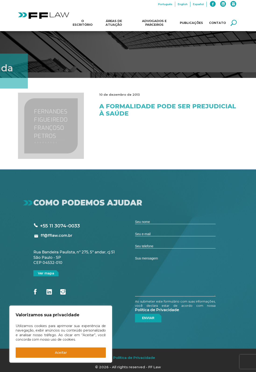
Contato (217, 23)
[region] (60, 334)
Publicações (191, 23)
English (183, 4)
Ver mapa (46, 273)
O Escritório (82, 22)
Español (198, 4)
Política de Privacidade (157, 310)
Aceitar (61, 352)
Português (165, 4)
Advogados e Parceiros (154, 22)
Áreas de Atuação (114, 22)
